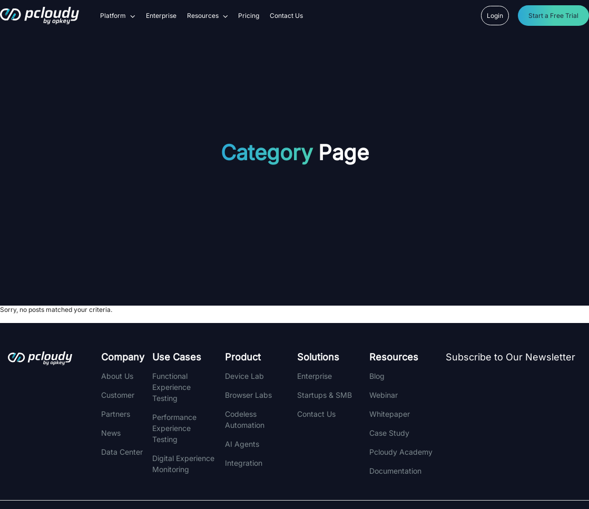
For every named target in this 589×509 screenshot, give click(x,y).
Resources (207, 16)
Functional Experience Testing (171, 387)
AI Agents (242, 443)
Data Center (122, 451)
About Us (117, 375)
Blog (377, 375)
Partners (115, 413)
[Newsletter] (516, 423)
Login (495, 15)
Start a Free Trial (553, 15)
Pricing (248, 16)
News (111, 432)
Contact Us (286, 16)
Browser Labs (248, 394)
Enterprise (161, 16)
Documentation (395, 470)
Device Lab (244, 375)
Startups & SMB (324, 394)
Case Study (389, 432)
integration (243, 462)
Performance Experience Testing (174, 428)
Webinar (383, 394)
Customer (117, 394)
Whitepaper (389, 413)
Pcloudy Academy (401, 451)
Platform (117, 16)
